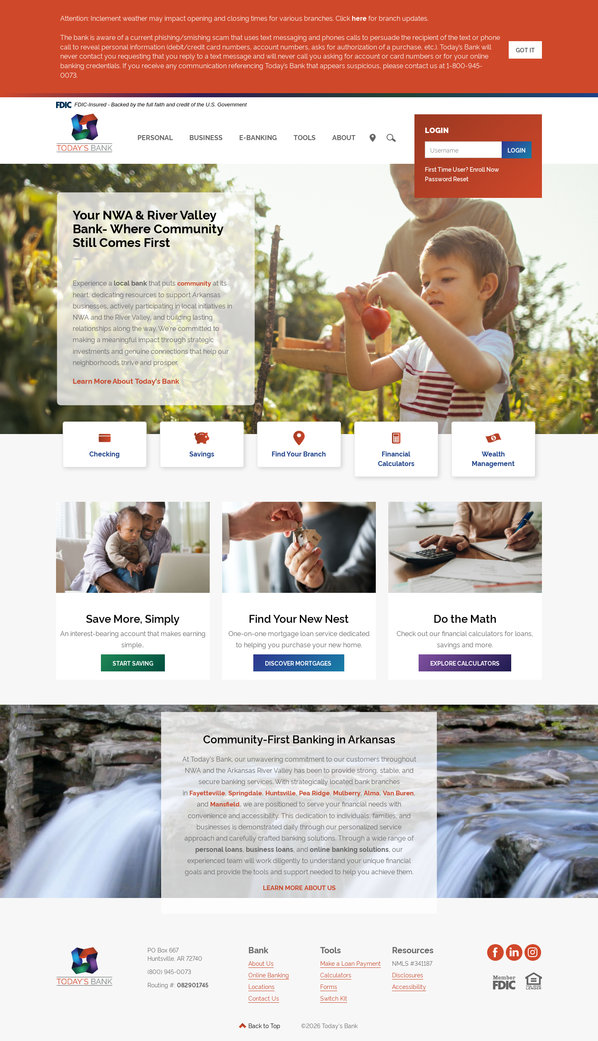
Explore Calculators (465, 653)
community (195, 282)
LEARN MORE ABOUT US (299, 877)
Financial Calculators (396, 453)
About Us (261, 953)
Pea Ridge (326, 782)
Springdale (253, 782)
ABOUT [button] (343, 137)
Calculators (335, 965)
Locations (261, 977)
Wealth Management (493, 453)
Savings (201, 453)
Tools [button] (330, 940)
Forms (328, 977)
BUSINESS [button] (206, 137)
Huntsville (290, 782)
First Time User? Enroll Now (462, 169)
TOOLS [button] (305, 137)
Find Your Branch (299, 453)
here (359, 17)
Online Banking (268, 965)
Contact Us (263, 988)
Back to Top (259, 1016)
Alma (386, 782)
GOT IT (525, 47)
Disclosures (407, 965)
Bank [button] (258, 940)
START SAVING (133, 653)
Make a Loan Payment (350, 953)
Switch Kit (333, 988)
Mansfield (236, 794)
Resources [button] (413, 940)
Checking (105, 453)
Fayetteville (214, 782)
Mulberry (360, 782)
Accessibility (409, 977)
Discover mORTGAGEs (299, 653)
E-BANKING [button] (258, 137)
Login (516, 150)
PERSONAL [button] (155, 137)
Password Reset (446, 179)
